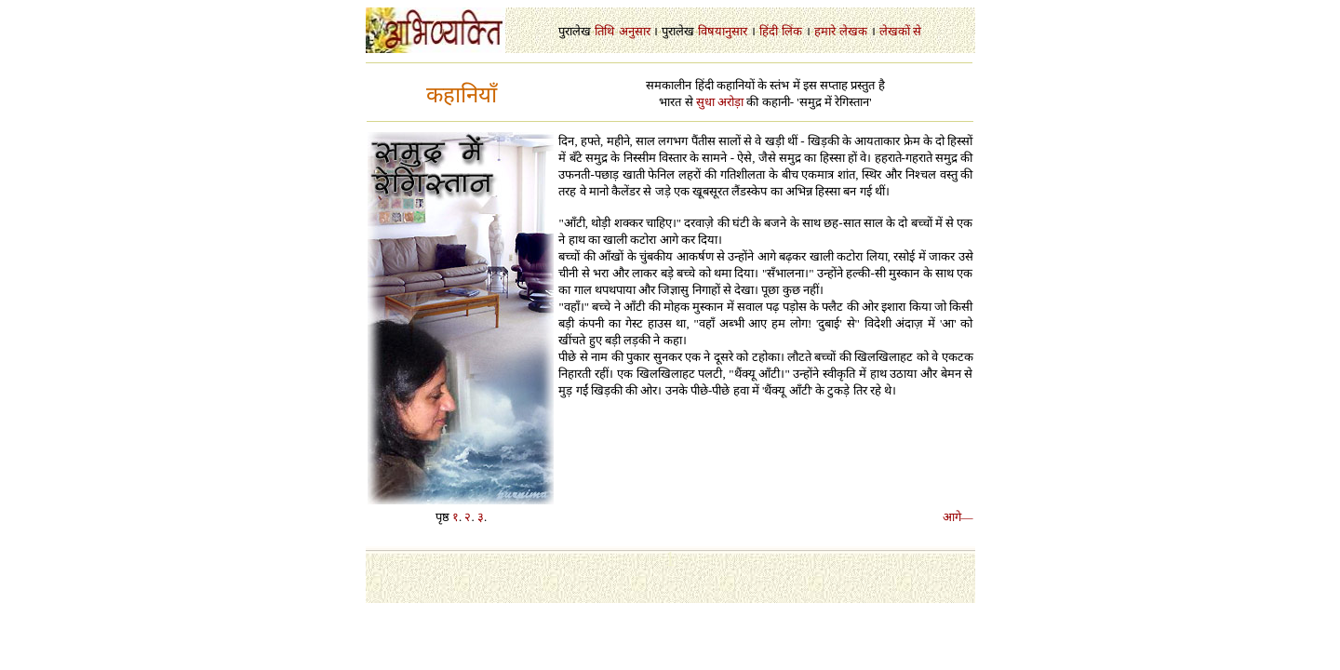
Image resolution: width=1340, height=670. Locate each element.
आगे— (958, 517)
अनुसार (634, 31)
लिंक (792, 31)
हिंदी (768, 31)
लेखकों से (900, 31)
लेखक (853, 31)
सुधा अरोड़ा (720, 102)
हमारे (825, 31)
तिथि (604, 31)
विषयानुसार (722, 31)
